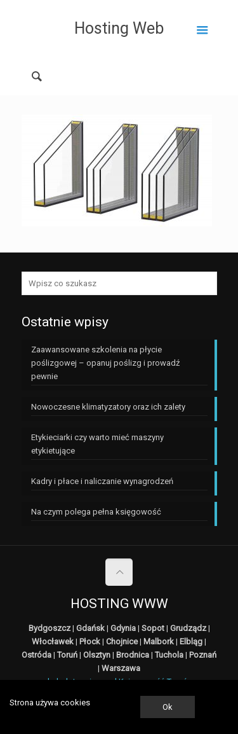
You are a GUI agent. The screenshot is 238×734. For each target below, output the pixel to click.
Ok (167, 707)
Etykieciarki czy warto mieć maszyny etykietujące (97, 444)
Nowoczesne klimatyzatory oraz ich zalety (108, 407)
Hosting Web (119, 28)
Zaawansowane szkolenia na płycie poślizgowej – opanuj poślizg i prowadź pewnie (105, 363)
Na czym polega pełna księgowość (96, 511)
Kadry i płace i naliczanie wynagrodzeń (102, 481)
